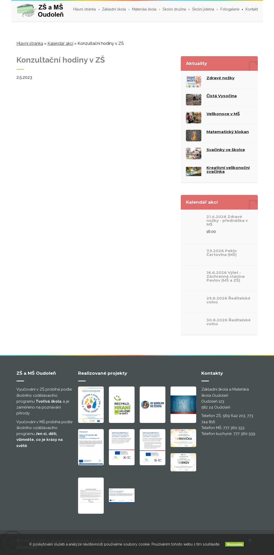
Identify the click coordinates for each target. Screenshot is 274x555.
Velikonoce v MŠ (223, 113)
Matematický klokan (227, 131)
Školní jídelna (203, 9)
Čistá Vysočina (221, 95)
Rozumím (234, 544)
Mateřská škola (144, 9)
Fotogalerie (229, 9)
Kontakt (251, 9)
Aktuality (196, 63)
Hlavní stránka (84, 9)
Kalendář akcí (60, 43)
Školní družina (174, 9)
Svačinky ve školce (225, 149)
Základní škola (114, 9)
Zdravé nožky (220, 77)
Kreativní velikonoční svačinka (228, 169)
